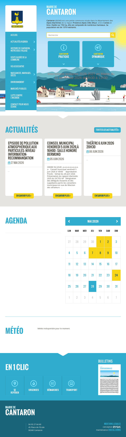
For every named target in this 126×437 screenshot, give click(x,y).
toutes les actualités (107, 129)
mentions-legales (112, 423)
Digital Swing (114, 429)
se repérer (15, 387)
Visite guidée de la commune (19, 58)
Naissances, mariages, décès (23, 74)
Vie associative (17, 66)
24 (116, 275)
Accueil (14, 35)
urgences (34, 386)
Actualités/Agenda (23, 41)
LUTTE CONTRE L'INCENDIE (16, 96)
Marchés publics (18, 88)
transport (71, 386)
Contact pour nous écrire (20, 105)
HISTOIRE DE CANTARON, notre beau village (23, 49)
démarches (53, 386)
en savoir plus (23, 195)
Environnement (23, 82)
